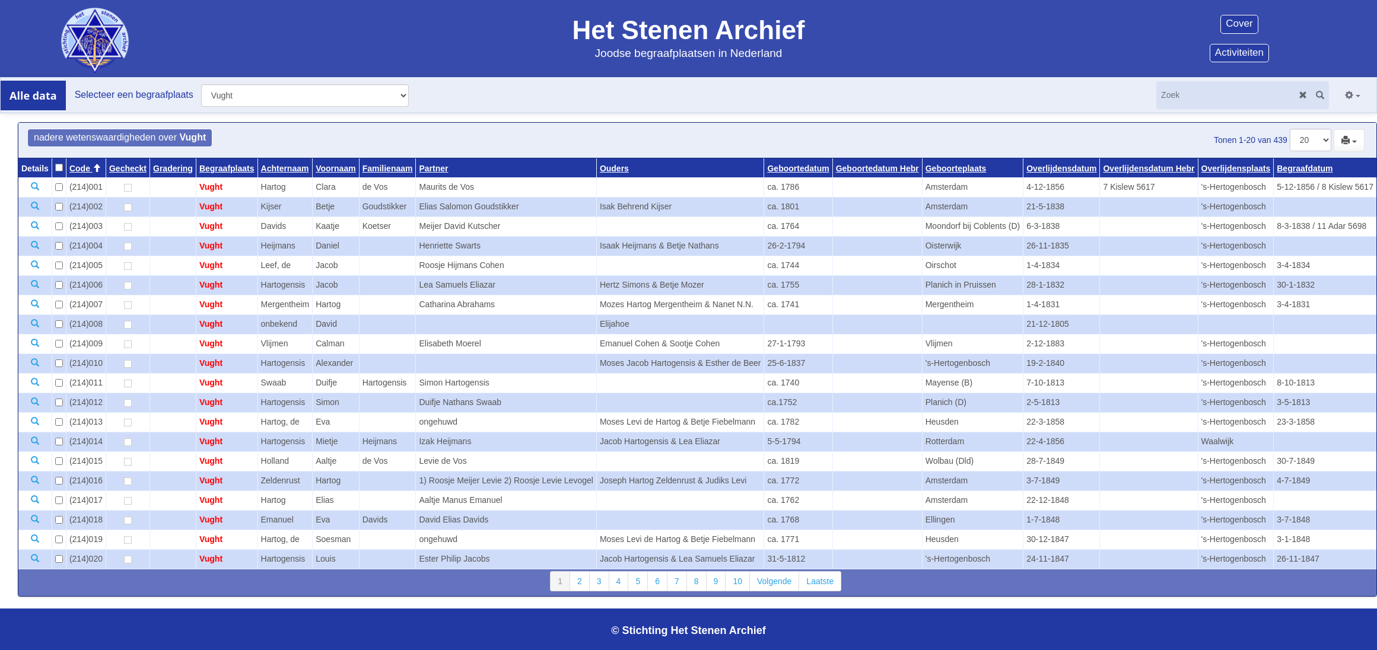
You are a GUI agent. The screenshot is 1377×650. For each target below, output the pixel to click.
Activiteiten (1239, 52)
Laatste (820, 581)
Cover (1239, 23)
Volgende (774, 581)
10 (737, 581)
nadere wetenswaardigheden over (120, 137)
